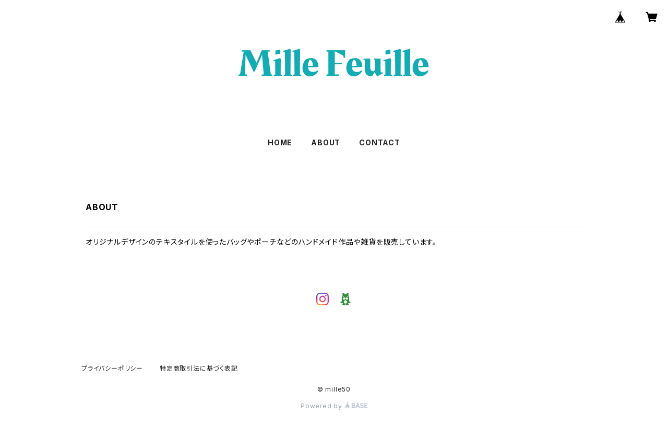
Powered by (334, 406)
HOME (280, 142)
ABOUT (325, 142)
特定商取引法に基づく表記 (199, 368)
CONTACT (379, 142)
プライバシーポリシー (112, 368)
